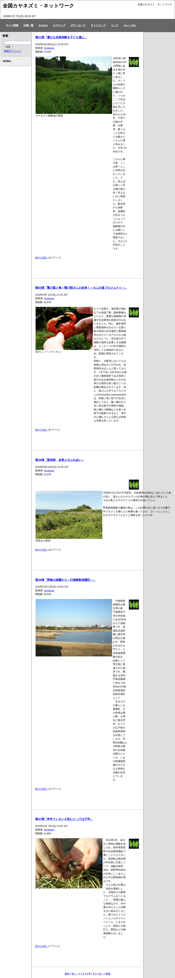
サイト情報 (12, 25)
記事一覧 (28, 25)
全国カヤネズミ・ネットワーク (38, 6)
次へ (100, 973)
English (43, 25)
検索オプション (12, 51)
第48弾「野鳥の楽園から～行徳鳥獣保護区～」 (65, 579)
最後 (108, 973)
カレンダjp (130, 25)
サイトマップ (98, 25)
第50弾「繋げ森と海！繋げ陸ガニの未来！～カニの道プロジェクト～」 (81, 287)
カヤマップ (59, 25)
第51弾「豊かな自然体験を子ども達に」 (61, 37)
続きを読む (41, 257)
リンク (114, 25)
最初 (67, 973)
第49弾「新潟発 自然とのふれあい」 (59, 459)
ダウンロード (78, 25)
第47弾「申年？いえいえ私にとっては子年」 (64, 819)
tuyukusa (49, 47)
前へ (74, 973)
